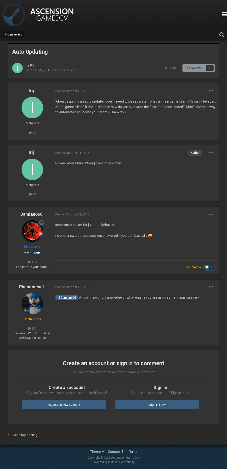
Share (171, 68)
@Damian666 (67, 297)
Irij (32, 65)
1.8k (32, 262)
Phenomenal (31, 286)
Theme (97, 452)
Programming (65, 70)
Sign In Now (157, 404)
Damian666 (31, 214)
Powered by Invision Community (113, 462)
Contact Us (116, 452)
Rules (133, 452)
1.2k (32, 328)
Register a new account (64, 404)
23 (32, 132)
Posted (72, 91)
